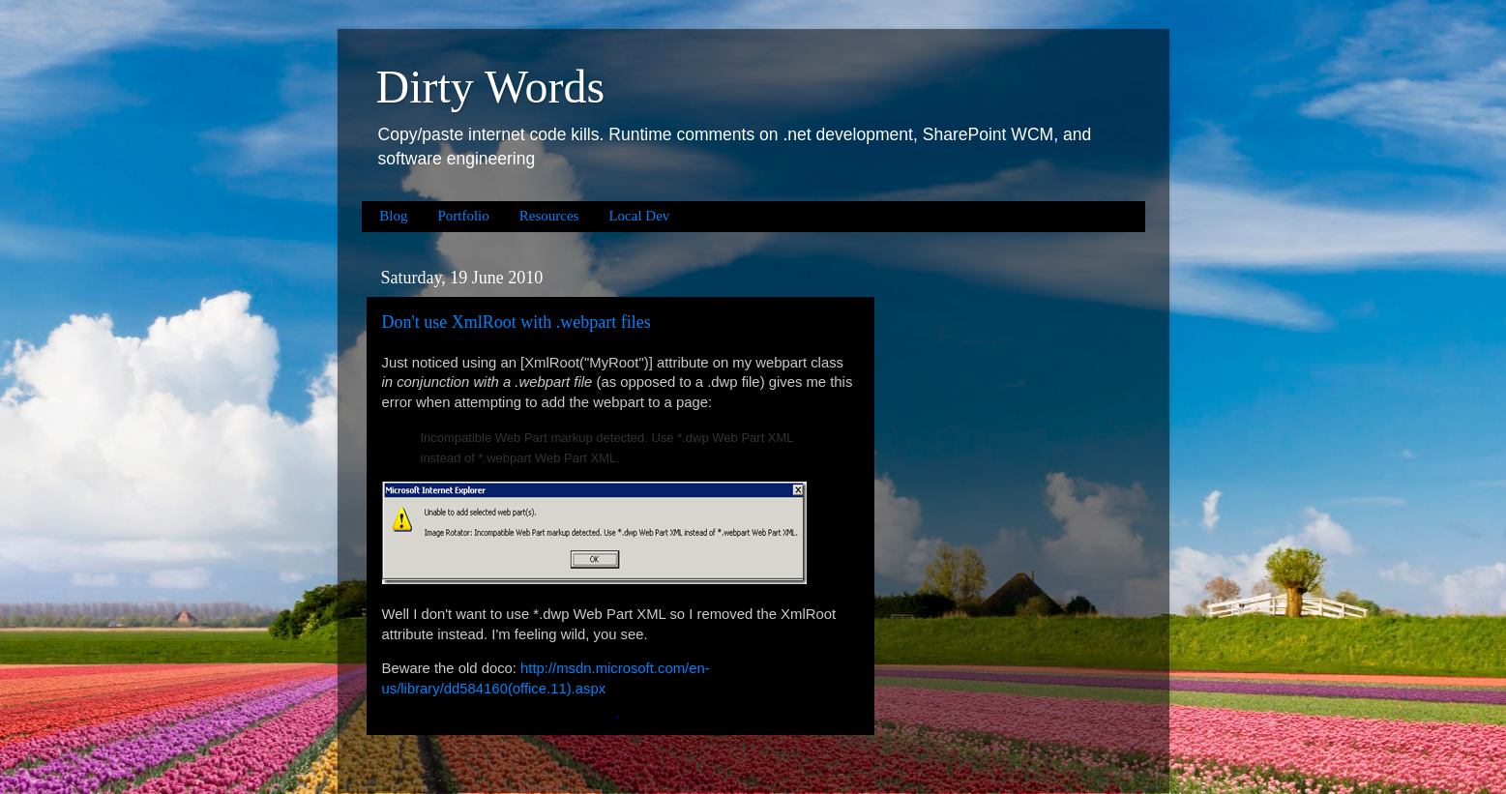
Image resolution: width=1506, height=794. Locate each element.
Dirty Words (490, 86)
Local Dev (638, 215)
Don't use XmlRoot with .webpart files (516, 322)
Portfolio (462, 215)
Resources (549, 215)
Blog (393, 215)
